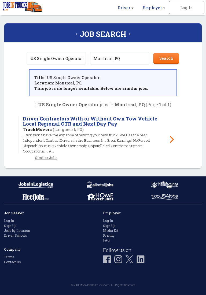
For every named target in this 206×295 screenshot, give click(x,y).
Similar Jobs (46, 157)
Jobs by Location (17, 230)
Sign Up (10, 225)
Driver (126, 7)
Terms (9, 257)
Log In (186, 7)
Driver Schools (15, 235)
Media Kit (110, 230)
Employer (154, 7)
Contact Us (12, 262)
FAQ (106, 240)
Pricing (109, 235)
